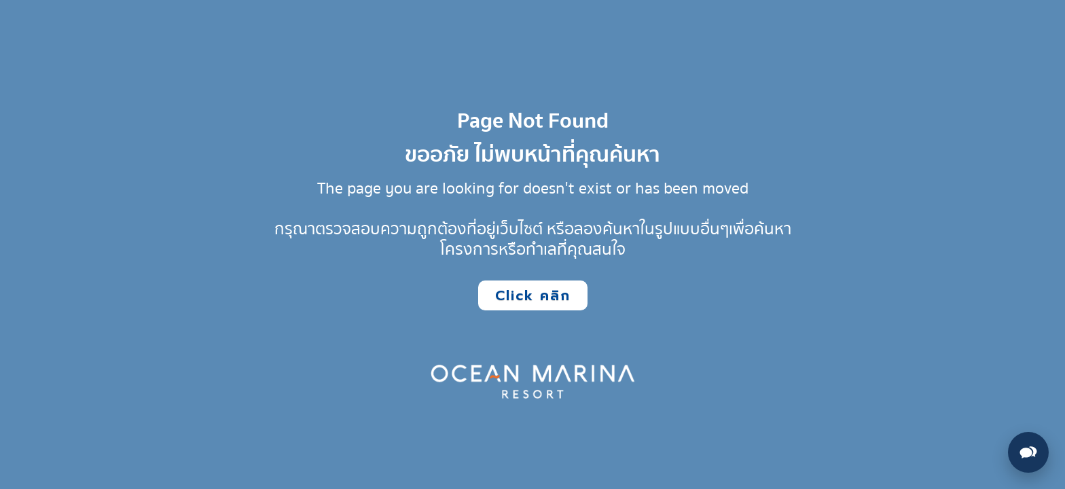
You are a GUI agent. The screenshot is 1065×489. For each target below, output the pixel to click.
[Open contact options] (1028, 452)
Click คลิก (533, 295)
